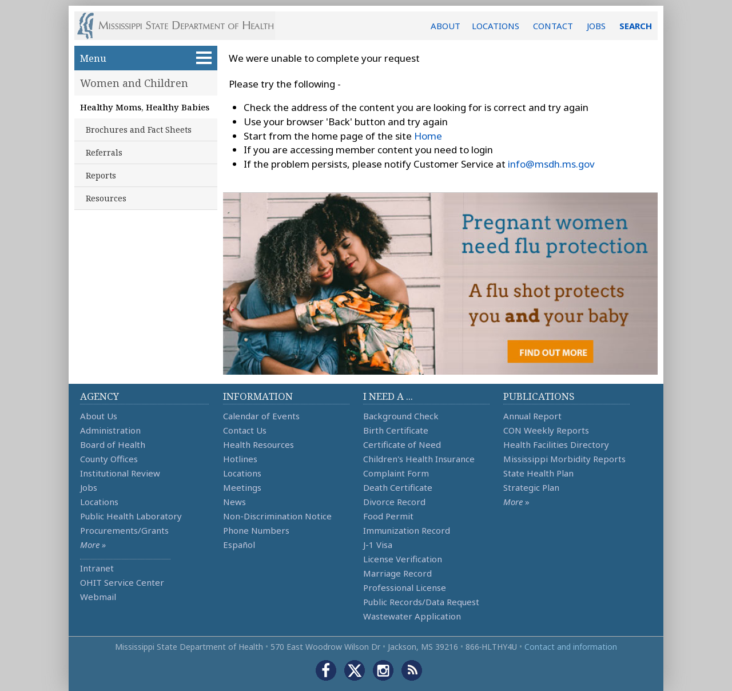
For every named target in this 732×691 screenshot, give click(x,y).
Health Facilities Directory (556, 444)
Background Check (401, 416)
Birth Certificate (395, 430)
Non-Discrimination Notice (277, 516)
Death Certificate (397, 487)
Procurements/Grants (124, 530)
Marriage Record (397, 573)
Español (239, 544)
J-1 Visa (377, 544)
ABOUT (445, 25)
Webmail (98, 596)
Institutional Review (120, 473)
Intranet (97, 568)
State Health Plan (538, 473)
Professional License (404, 587)
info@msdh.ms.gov (551, 163)
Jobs (88, 487)
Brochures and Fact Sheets (139, 129)
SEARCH (635, 25)
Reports (101, 175)
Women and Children (134, 83)
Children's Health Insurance (419, 458)
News (234, 501)
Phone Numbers (256, 530)
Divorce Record (394, 501)
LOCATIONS (495, 25)
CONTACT (553, 25)
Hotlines (240, 458)
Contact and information (570, 646)
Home (428, 135)
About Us (98, 416)
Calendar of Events (261, 416)
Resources (106, 198)
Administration (110, 430)
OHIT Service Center (122, 582)
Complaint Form (396, 473)
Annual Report (532, 416)
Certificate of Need (402, 444)
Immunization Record (406, 530)
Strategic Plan (531, 487)
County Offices (109, 458)
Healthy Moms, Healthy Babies (144, 107)
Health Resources (258, 444)
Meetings (242, 487)
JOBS (596, 25)
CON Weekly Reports (546, 430)
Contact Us (244, 430)
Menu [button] (146, 58)
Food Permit (388, 516)
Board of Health (112, 444)
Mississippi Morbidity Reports (564, 458)
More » (93, 544)
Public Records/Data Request (421, 601)
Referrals (104, 152)
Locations (99, 501)
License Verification (402, 559)
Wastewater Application (412, 616)
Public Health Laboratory (131, 516)
